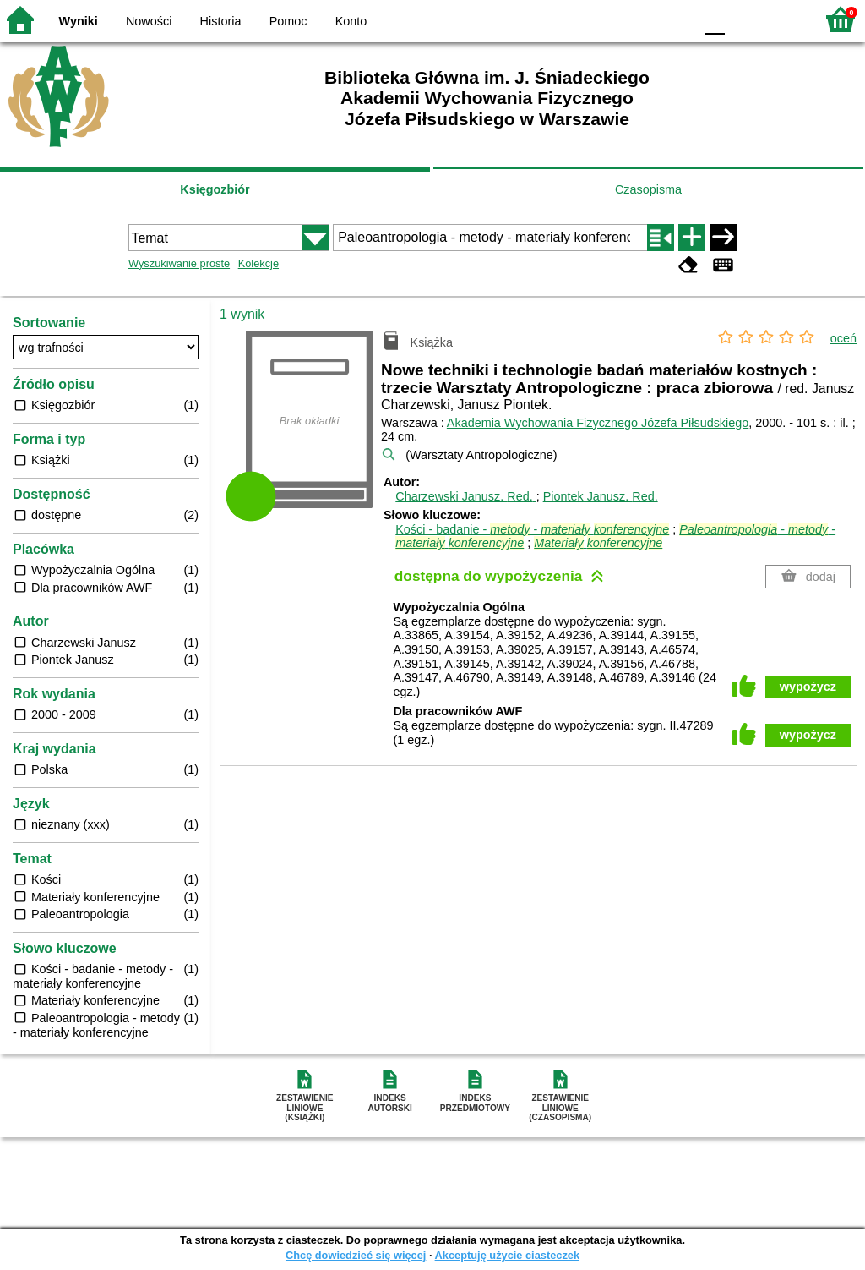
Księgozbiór (214, 189)
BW (607, 19)
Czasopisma (648, 189)
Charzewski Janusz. (465, 496)
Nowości (148, 21)
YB (641, 19)
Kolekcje (258, 263)
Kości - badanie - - (532, 529)
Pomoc (288, 21)
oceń (843, 338)
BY (675, 19)
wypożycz (808, 686)
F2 (783, 19)
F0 (714, 19)
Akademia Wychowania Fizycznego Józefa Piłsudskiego (597, 423)
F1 (744, 19)
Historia (221, 21)
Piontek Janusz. (600, 496)
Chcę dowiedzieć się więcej (356, 1255)
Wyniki (78, 21)
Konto (351, 21)
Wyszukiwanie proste (179, 263)
